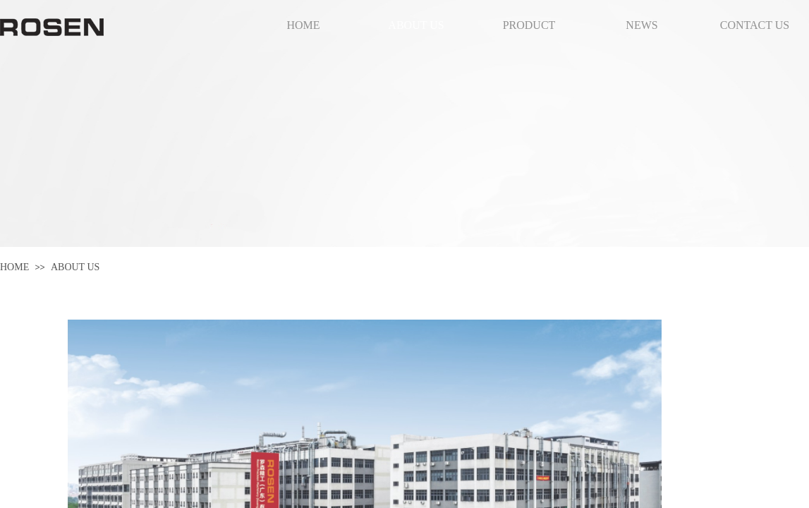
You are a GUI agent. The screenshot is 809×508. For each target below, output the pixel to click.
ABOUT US (75, 267)
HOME (14, 267)
